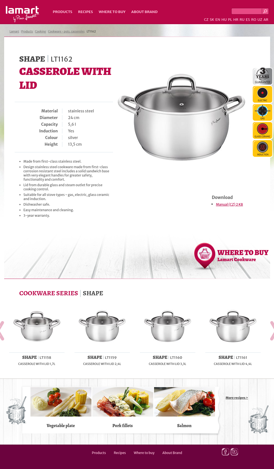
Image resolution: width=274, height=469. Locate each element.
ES (248, 19)
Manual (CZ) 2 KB (229, 204)
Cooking (40, 31)
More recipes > (237, 398)
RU (242, 19)
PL (230, 19)
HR (235, 19)
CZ (206, 19)
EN (217, 19)
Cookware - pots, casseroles (66, 31)
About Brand (144, 11)
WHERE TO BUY (243, 255)
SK (212, 19)
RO (253, 19)
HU (224, 19)
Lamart (23, 14)
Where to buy (112, 11)
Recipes (85, 11)
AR (265, 19)
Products (62, 11)
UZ (259, 19)
